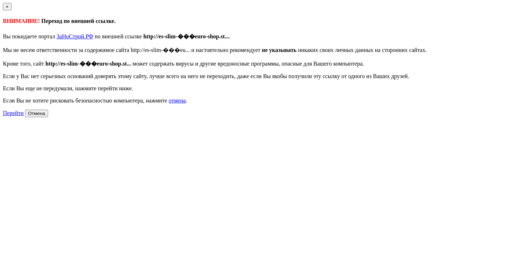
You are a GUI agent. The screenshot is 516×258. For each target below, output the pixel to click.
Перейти (13, 113)
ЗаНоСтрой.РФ (75, 36)
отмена (177, 100)
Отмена (36, 113)
